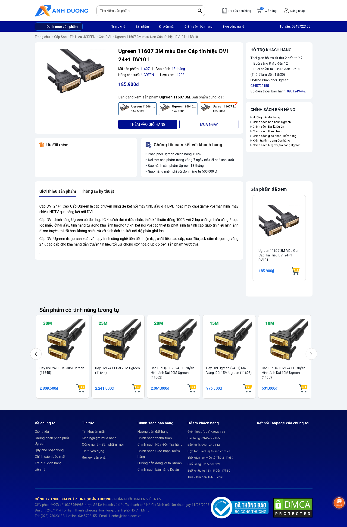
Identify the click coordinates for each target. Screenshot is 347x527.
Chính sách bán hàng (198, 26)
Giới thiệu (42, 431)
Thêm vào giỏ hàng (147, 124)
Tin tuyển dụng (93, 451)
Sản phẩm (142, 26)
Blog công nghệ (233, 26)
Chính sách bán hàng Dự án (158, 469)
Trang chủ (118, 26)
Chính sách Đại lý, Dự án (268, 126)
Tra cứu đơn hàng (48, 463)
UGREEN (147, 75)
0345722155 (301, 26)
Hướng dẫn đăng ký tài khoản (160, 463)
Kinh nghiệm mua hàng (99, 438)
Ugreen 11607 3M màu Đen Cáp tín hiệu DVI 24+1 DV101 (157, 37)
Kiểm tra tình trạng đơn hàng (271, 140)
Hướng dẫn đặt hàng (267, 117)
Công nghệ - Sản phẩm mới (103, 444)
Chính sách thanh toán (267, 131)
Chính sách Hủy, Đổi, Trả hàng (160, 444)
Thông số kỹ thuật (97, 191)
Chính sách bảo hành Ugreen (272, 122)
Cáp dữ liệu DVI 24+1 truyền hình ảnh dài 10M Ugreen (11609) (283, 372)
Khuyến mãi (166, 26)
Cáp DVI (105, 37)
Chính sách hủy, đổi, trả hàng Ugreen (276, 145)
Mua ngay (209, 124)
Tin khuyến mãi (93, 431)
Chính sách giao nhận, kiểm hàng (275, 136)
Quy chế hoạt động (49, 450)
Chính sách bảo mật (50, 456)
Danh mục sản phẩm (62, 27)
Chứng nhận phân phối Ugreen (52, 441)
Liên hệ (40, 469)
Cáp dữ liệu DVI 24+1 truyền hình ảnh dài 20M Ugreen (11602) (172, 372)
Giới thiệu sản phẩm (57, 191)
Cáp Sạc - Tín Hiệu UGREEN (74, 37)
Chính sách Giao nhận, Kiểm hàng (159, 454)
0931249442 (296, 91)
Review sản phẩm (95, 457)
